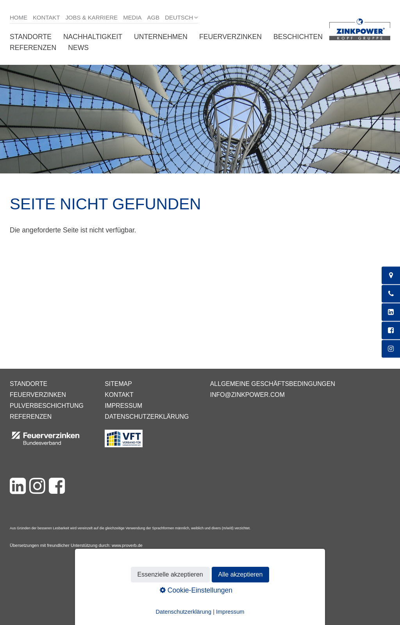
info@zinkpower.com (247, 394)
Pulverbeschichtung (47, 405)
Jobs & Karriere (91, 17)
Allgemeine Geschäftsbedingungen (272, 383)
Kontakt (46, 17)
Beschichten (298, 37)
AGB (153, 17)
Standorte (31, 37)
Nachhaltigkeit (92, 37)
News (78, 48)
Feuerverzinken (230, 37)
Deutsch (179, 17)
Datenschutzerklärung (147, 416)
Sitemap (118, 383)
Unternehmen (161, 37)
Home (18, 17)
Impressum (123, 405)
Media (132, 17)
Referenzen (33, 48)
